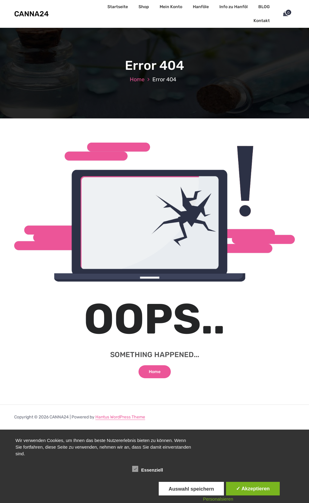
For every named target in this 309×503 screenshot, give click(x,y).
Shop (144, 6)
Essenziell (147, 468)
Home (137, 79)
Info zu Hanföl (233, 6)
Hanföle (201, 6)
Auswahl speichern (191, 489)
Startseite (117, 6)
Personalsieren (218, 498)
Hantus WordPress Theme (120, 417)
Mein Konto (171, 6)
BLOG (264, 6)
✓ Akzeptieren (253, 488)
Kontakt (261, 20)
